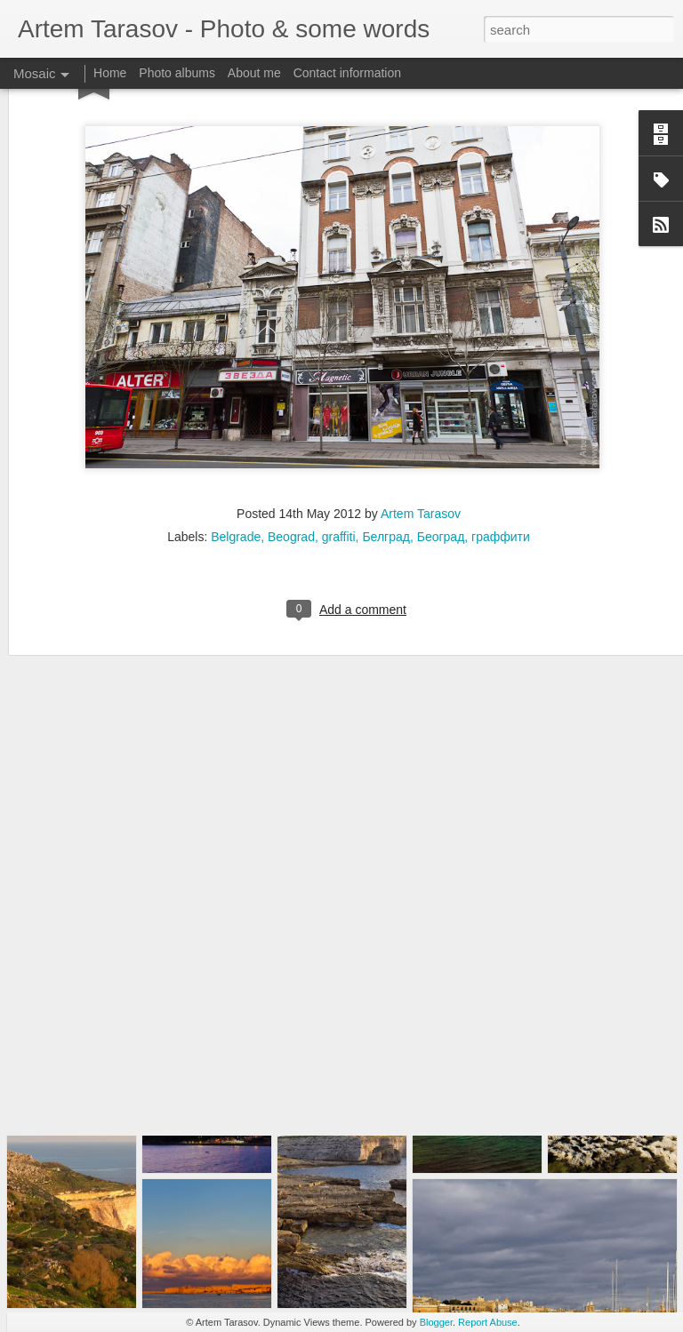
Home (109, 73)
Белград (386, 428)
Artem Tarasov (421, 405)
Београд (441, 428)
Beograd (291, 428)
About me (254, 73)
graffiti (339, 428)
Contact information (347, 73)
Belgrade (236, 428)
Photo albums (177, 73)
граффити (500, 428)
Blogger (436, 1322)
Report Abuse (488, 1322)
